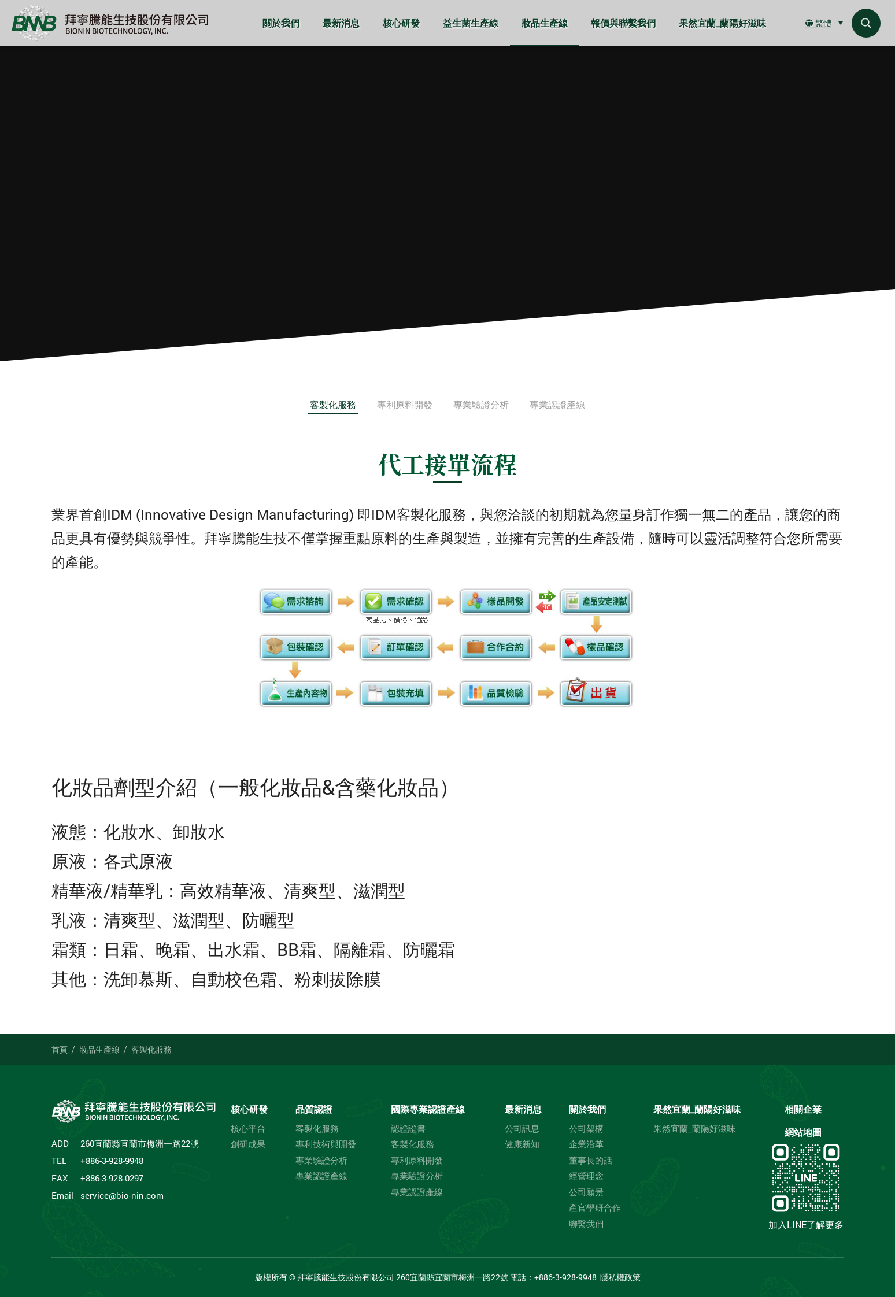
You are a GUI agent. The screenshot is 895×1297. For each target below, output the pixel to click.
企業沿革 (586, 1144)
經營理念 (586, 1175)
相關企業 (803, 1109)
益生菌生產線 (470, 23)
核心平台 (248, 1128)
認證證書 (408, 1128)
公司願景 (586, 1192)
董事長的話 (590, 1160)
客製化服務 (333, 404)
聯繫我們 (586, 1223)
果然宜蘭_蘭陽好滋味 (722, 23)
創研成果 (248, 1144)
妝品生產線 (545, 23)
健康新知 (522, 1144)
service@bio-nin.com (122, 1195)
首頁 (59, 1049)
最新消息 (341, 23)
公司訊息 (522, 1128)
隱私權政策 (620, 1277)
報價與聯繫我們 (623, 23)
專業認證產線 (557, 404)
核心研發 (401, 23)
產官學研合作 (595, 1207)
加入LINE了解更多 (806, 1185)
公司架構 (586, 1128)
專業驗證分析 (481, 404)
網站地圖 (803, 1132)
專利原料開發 (404, 404)
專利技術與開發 (325, 1144)
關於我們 (280, 23)
